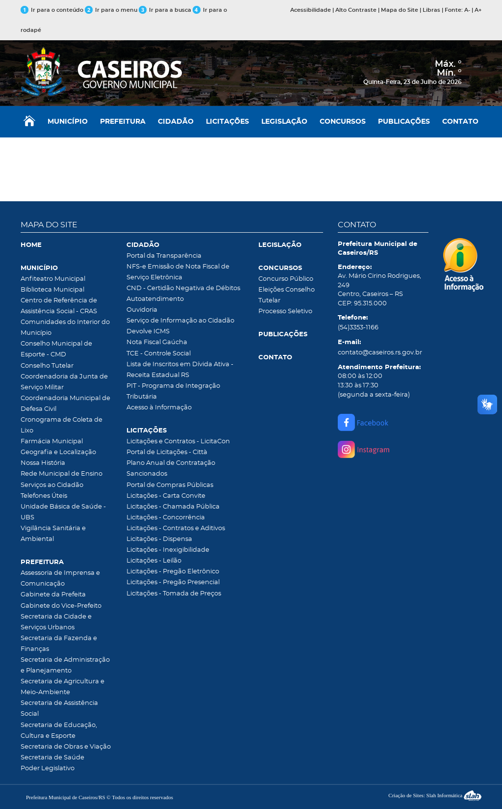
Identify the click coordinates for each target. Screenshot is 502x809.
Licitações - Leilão (153, 561)
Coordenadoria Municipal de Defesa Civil (65, 403)
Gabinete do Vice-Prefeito (61, 606)
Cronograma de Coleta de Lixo (61, 425)
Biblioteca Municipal (52, 290)
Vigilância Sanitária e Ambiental (53, 533)
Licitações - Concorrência (165, 517)
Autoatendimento (155, 299)
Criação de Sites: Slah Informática (434, 795)
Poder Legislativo (48, 768)
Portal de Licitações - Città (166, 452)
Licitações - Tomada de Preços (173, 594)
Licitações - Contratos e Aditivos (175, 528)
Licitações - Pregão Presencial (173, 582)
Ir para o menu (112, 10)
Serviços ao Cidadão (52, 485)
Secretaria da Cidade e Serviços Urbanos (56, 622)
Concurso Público (285, 279)
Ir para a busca (165, 10)
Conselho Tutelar (47, 366)
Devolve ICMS (148, 331)
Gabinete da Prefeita (53, 595)
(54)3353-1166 (358, 327)
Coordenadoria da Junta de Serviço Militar (64, 382)
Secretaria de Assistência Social (59, 708)
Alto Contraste (355, 10)
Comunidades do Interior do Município (65, 327)
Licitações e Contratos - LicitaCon (178, 441)
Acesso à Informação (159, 407)
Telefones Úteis (44, 496)
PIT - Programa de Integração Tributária (173, 391)
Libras (431, 10)
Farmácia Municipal (52, 441)
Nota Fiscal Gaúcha (156, 342)
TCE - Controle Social (158, 354)
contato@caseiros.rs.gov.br (380, 353)
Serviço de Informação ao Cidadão (180, 321)
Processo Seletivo (285, 311)
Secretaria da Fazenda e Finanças (59, 643)
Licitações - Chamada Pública (173, 507)
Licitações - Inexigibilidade (167, 550)
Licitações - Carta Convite (165, 496)
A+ (478, 10)
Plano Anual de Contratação (170, 463)
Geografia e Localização (58, 452)
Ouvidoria (141, 310)
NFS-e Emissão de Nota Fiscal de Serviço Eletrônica (177, 272)
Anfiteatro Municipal (53, 279)
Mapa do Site (399, 10)
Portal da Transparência (163, 256)
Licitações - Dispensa (159, 539)
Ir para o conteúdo (52, 10)
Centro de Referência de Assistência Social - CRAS (59, 306)
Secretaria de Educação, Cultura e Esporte (59, 730)
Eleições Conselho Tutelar (286, 295)
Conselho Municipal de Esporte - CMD (56, 349)
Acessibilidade (310, 10)
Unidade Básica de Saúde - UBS (63, 512)
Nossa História (43, 463)
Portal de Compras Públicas (169, 485)
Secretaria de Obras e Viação (66, 747)
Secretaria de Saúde (52, 758)
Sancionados (146, 474)
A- (467, 10)
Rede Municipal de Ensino (61, 474)
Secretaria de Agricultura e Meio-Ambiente (62, 687)
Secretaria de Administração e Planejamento (65, 665)
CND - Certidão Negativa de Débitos (183, 288)
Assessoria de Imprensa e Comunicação (60, 578)
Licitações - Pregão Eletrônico (172, 571)
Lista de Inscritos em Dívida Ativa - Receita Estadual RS (179, 369)
